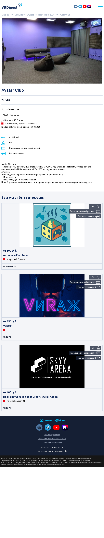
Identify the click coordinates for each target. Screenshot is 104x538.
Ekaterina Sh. (59, 447)
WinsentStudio (61, 451)
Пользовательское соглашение (52, 439)
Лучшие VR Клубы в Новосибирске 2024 (34, 15)
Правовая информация (52, 442)
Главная (5, 15)
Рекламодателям (52, 435)
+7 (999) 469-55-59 (10, 115)
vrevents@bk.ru (52, 420)
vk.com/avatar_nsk (10, 109)
